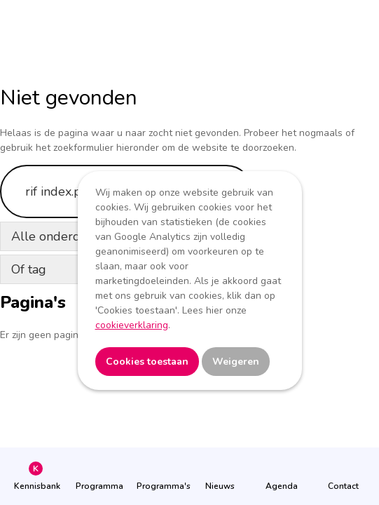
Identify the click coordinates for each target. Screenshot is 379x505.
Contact (343, 486)
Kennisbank (36, 486)
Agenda (282, 486)
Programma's (159, 486)
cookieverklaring (131, 325)
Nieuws (220, 486)
